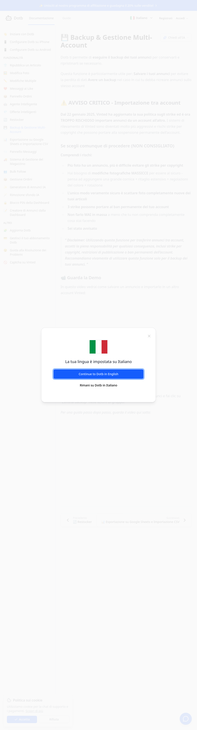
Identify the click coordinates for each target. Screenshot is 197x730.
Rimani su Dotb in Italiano (98, 385)
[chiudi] (149, 335)
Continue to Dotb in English (98, 374)
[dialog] (98, 365)
